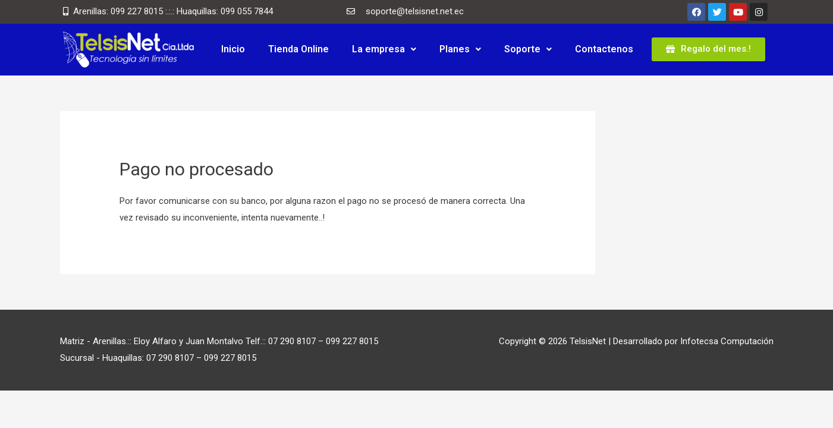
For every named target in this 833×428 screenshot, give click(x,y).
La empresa (384, 49)
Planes (460, 49)
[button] (708, 49)
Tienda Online (298, 49)
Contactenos (604, 49)
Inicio (233, 49)
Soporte (528, 49)
